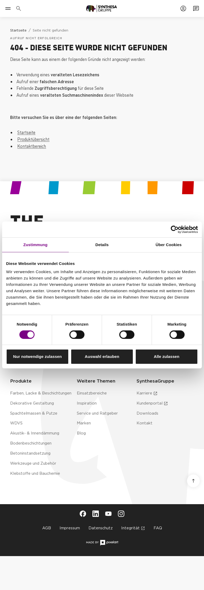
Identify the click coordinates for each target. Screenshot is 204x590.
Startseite (26, 132)
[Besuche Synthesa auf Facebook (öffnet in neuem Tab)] (83, 514)
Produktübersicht (33, 139)
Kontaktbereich (31, 146)
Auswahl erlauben (102, 356)
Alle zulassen (166, 356)
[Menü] (8, 8)
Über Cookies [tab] (169, 244)
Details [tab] (102, 244)
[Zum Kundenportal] (183, 8)
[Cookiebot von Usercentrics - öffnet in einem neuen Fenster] (174, 229)
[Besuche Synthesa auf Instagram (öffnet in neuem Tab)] (121, 514)
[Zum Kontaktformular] (196, 8)
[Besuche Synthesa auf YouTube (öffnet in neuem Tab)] (108, 514)
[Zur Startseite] (101, 8)
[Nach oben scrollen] (193, 480)
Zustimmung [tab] (35, 244)
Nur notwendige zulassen (37, 356)
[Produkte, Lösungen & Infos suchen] (20, 8)
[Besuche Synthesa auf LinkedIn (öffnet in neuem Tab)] (95, 514)
